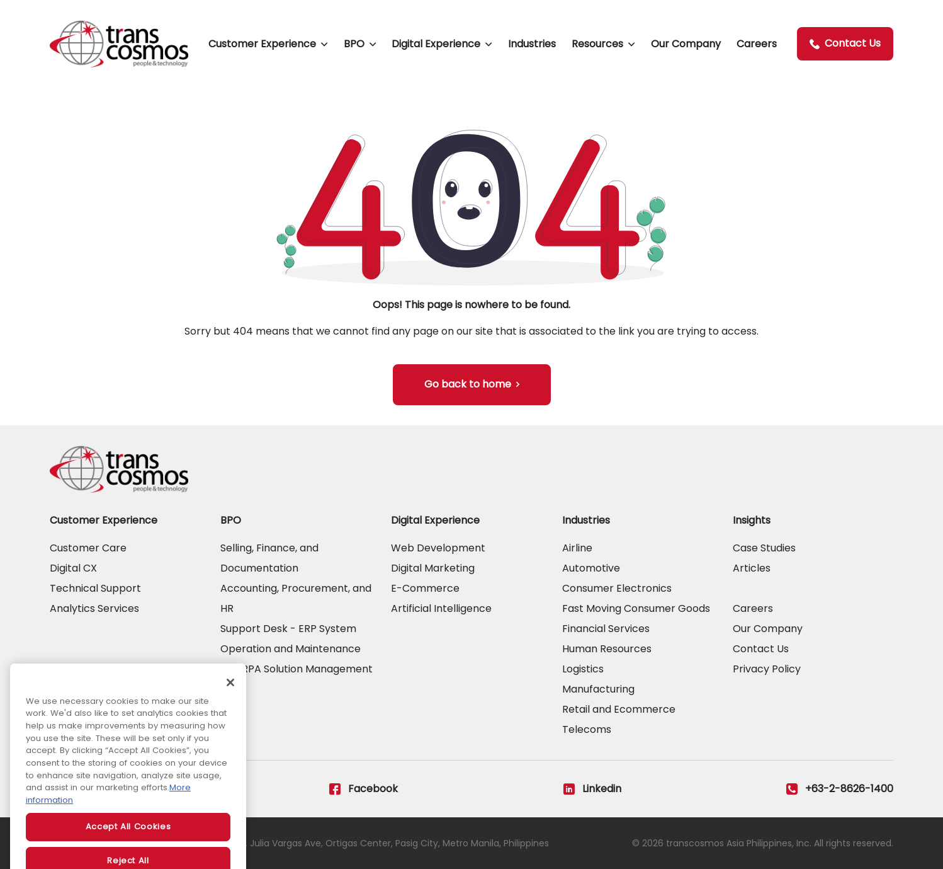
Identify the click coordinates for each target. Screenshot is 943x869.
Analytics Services (94, 608)
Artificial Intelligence (441, 608)
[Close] (230, 696)
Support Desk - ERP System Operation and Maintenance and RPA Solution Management (296, 648)
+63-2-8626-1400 (839, 789)
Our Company (686, 44)
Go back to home (467, 384)
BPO (354, 44)
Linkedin (592, 789)
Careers (757, 44)
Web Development (438, 548)
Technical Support (95, 588)
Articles (752, 568)
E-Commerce (425, 588)
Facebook (363, 789)
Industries (532, 44)
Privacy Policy (767, 669)
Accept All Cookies (128, 841)
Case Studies (764, 548)
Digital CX (73, 568)
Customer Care (88, 548)
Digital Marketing (433, 568)
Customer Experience (262, 44)
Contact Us (845, 43)
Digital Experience (436, 44)
